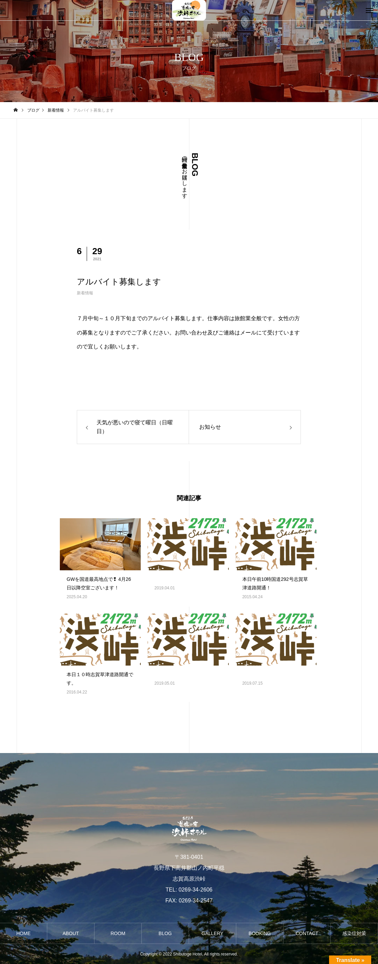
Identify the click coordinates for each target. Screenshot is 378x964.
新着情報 (85, 293)
